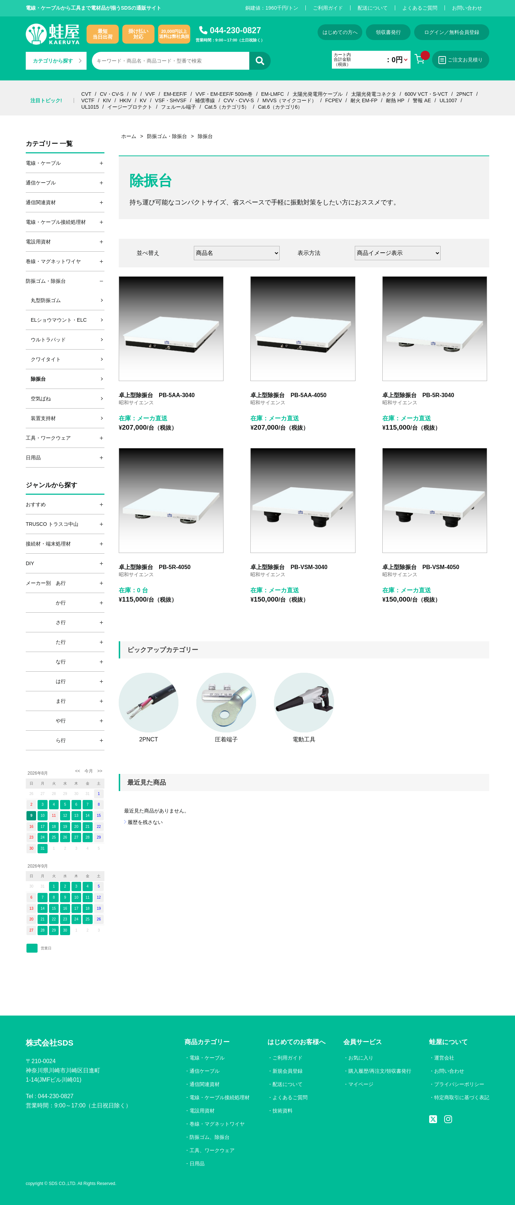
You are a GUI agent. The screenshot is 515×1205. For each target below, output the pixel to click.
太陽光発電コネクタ (373, 94)
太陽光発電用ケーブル (318, 94)
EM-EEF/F (175, 94)
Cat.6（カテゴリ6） (280, 107)
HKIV (125, 100)
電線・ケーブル (207, 1058)
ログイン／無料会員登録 (451, 32)
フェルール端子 (178, 107)
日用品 (197, 1163)
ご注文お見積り (460, 60)
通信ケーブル (205, 1071)
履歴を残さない (145, 822)
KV (143, 100)
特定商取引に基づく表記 (461, 1097)
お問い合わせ (467, 8)
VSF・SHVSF (170, 100)
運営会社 (444, 1058)
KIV (107, 100)
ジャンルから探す (51, 485)
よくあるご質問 (419, 8)
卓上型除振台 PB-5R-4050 (155, 567)
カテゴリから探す (57, 61)
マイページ (360, 1084)
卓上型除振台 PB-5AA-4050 (288, 395)
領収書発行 (388, 32)
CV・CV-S (111, 94)
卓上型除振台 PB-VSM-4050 (420, 567)
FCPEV (333, 100)
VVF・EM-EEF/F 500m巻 (224, 94)
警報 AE (422, 100)
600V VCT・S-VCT (426, 94)
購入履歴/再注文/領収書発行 (379, 1071)
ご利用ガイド (328, 8)
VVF (150, 94)
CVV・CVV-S (239, 100)
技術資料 (283, 1110)
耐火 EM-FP (363, 100)
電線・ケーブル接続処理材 (220, 1097)
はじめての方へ (340, 32)
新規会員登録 (288, 1071)
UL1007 (448, 100)
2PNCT (464, 94)
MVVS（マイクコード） (290, 100)
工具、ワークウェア (212, 1150)
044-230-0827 (235, 30)
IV (134, 94)
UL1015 (90, 107)
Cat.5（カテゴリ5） (227, 107)
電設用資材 (202, 1110)
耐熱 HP (395, 100)
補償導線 (205, 100)
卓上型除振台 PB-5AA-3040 (157, 395)
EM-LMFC (272, 94)
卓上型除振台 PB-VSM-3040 (288, 567)
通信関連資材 (205, 1084)
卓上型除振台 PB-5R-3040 (418, 395)
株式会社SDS (49, 1042)
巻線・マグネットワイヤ (217, 1124)
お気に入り (360, 1058)
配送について (373, 8)
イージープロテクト (129, 107)
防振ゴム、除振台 (210, 1137)
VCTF (87, 100)
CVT (86, 94)
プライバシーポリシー (459, 1084)
